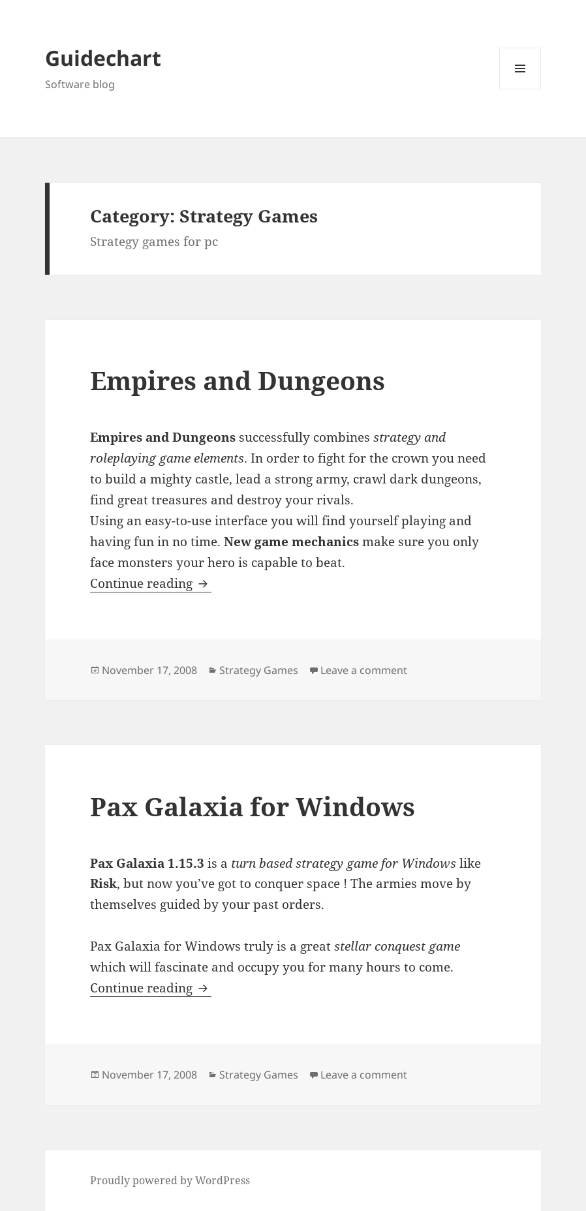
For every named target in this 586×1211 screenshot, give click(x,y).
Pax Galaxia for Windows (252, 806)
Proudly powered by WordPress (170, 1180)
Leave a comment (363, 670)
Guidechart (103, 58)
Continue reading (150, 583)
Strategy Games (258, 670)
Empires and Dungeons (237, 380)
